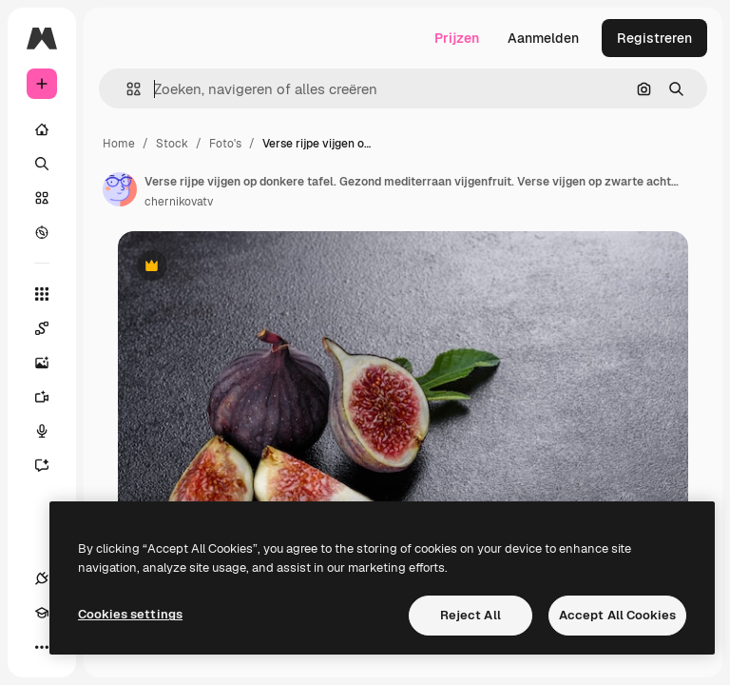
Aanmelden (543, 38)
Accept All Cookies (617, 615)
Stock (172, 143)
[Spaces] (51, 328)
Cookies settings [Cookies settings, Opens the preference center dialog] (130, 614)
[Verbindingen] (42, 578)
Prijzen (456, 38)
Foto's (225, 143)
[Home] (42, 129)
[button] (126, 89)
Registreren (654, 38)
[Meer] (42, 647)
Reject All (470, 615)
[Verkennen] (42, 232)
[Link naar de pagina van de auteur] (120, 189)
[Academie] (42, 612)
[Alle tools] (42, 294)
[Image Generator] (51, 362)
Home (119, 143)
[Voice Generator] (51, 431)
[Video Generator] (51, 397)
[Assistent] (51, 465)
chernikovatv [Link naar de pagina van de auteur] (178, 201)
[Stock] (42, 198)
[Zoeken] (42, 163)
